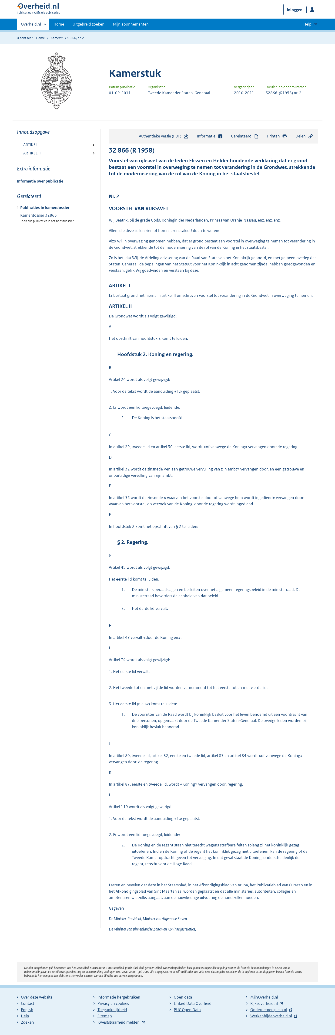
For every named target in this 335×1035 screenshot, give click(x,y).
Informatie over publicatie (40, 181)
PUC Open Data (187, 1009)
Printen (277, 136)
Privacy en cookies (113, 1003)
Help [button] (307, 24)
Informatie (210, 136)
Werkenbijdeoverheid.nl (271, 1016)
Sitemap (104, 1016)
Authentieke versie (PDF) (164, 137)
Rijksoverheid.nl (264, 1003)
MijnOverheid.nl (264, 997)
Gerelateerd (245, 136)
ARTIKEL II (32, 153)
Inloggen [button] (294, 9)
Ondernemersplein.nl (268, 1009)
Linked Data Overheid (192, 1003)
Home (59, 24)
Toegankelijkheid (112, 1009)
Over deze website (37, 997)
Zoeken (27, 1022)
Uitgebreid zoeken (88, 24)
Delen (304, 136)
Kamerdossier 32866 (38, 215)
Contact (27, 1003)
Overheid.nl (31, 25)
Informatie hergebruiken (118, 997)
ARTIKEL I (31, 144)
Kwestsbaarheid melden (118, 1022)
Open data (183, 997)
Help (25, 1016)
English (27, 1009)
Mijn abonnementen (131, 24)
